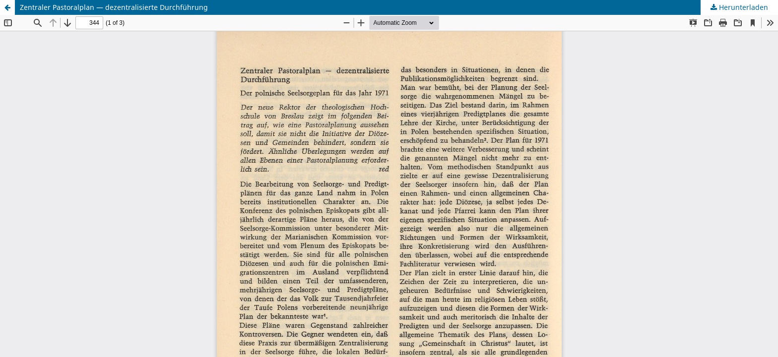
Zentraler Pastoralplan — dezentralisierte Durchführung (114, 7)
